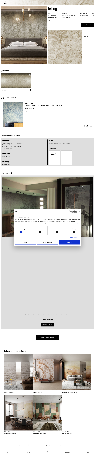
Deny (25, 242)
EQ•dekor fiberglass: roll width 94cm (11, 146)
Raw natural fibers (52, 17)
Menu (7, 452)
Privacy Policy (46, 445)
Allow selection (47, 242)
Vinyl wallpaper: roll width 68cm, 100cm (12, 143)
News (88, 452)
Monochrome (62, 143)
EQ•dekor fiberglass (53, 19)
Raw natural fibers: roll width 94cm (11, 145)
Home (4, 1)
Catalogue (66, 452)
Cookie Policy (57, 445)
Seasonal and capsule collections (12, 1)
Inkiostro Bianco (84, 15)
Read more (88, 126)
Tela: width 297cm (7, 148)
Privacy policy (74, 223)
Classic (51, 143)
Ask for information (88, 25)
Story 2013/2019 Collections (24, 1)
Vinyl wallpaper (52, 15)
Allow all (69, 242)
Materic (56, 143)
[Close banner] (79, 211)
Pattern (68, 143)
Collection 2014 (66, 17)
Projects (28, 452)
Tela (49, 20)
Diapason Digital (73, 445)
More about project (47, 324)
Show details (73, 237)
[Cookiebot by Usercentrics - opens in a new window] (70, 211)
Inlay (31, 1)
